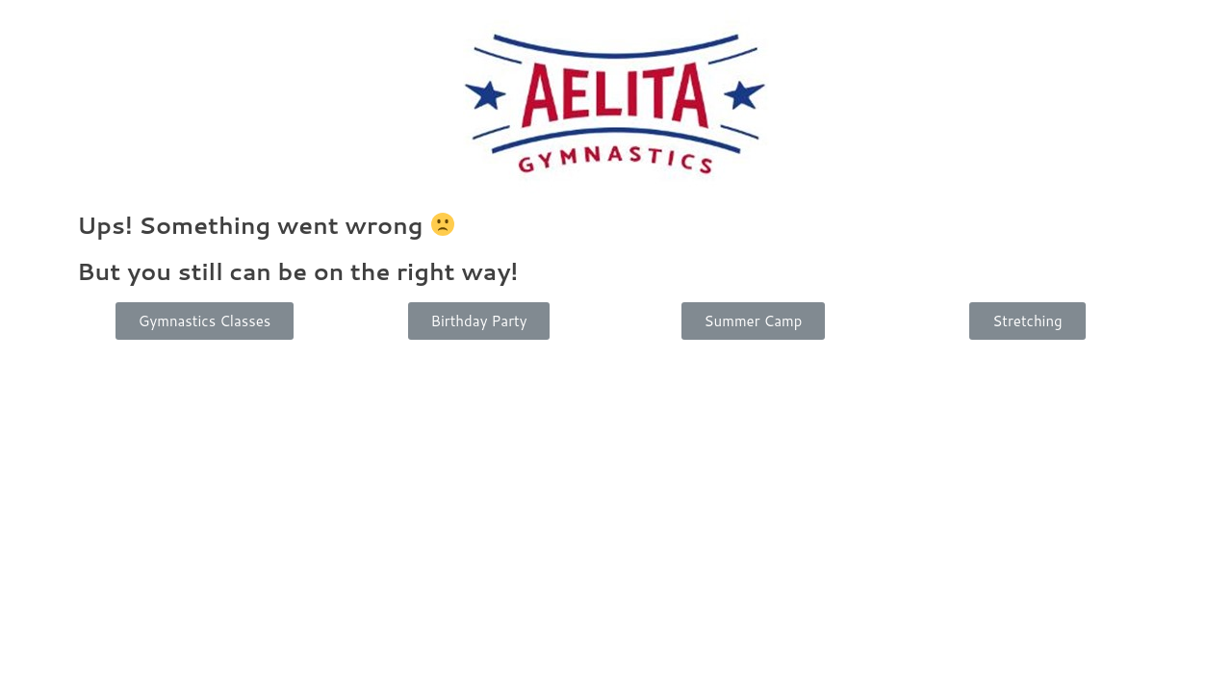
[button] (205, 321)
